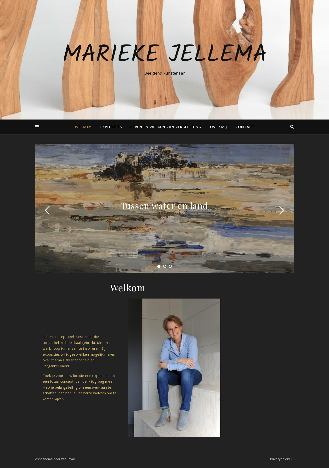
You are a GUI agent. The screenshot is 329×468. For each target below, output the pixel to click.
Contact (245, 126)
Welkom (83, 126)
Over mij (218, 126)
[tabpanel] (164, 208)
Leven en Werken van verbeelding (165, 126)
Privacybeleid (280, 459)
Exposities (111, 126)
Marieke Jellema (164, 55)
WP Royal (68, 459)
